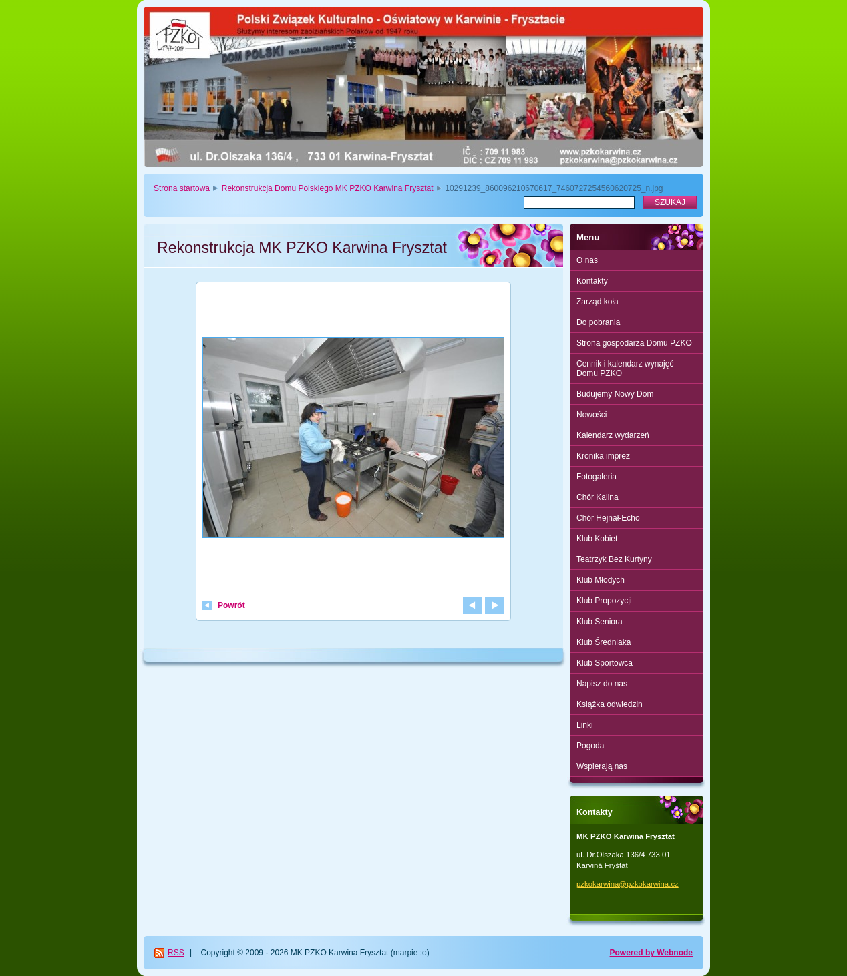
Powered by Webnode (651, 952)
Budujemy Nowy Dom (614, 394)
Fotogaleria (596, 476)
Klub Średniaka (603, 642)
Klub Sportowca (604, 663)
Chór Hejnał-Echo (608, 518)
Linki (584, 725)
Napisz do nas (601, 683)
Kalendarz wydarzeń (612, 435)
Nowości (591, 414)
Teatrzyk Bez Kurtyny (614, 559)
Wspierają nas (601, 766)
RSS (176, 952)
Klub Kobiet (596, 538)
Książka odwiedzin (609, 704)
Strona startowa (182, 188)
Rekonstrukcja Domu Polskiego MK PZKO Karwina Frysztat (328, 188)
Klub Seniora (599, 621)
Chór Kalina (597, 497)
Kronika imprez (603, 456)
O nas (587, 260)
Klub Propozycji (604, 600)
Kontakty (592, 281)
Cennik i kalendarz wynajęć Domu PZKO (624, 368)
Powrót (231, 605)
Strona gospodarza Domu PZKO (634, 343)
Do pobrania (598, 322)
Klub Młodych (600, 580)
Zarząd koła (597, 301)
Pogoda (590, 745)
